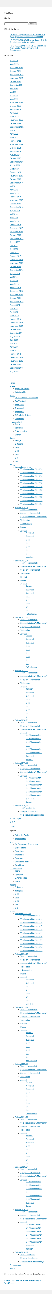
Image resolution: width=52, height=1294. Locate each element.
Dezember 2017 (16, 228)
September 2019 (16, 183)
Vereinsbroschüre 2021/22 (31, 494)
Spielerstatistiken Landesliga (32, 815)
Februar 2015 (15, 319)
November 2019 (16, 176)
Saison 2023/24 (21, 561)
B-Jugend (19, 444)
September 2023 (16, 109)
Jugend (13, 438)
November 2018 (16, 200)
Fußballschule (31, 614)
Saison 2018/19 (21, 806)
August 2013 (15, 371)
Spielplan (19, 428)
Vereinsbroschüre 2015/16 (31, 476)
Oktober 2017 (15, 235)
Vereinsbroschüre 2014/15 (31, 473)
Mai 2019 (13, 186)
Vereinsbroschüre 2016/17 (31, 480)
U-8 (16, 461)
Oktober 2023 (15, 106)
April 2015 (14, 312)
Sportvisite (19, 405)
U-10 (17, 454)
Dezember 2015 (16, 291)
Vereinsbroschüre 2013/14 (31, 469)
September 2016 (16, 270)
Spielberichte (20, 392)
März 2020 (14, 169)
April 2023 (14, 113)
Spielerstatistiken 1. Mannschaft (33, 517)
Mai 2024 (13, 92)
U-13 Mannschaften (34, 752)
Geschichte (19, 419)
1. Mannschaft (16, 422)
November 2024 (16, 78)
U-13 (28, 646)
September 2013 (16, 368)
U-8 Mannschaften (33, 735)
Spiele (12, 386)
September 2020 (16, 162)
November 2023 (16, 102)
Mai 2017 (13, 246)
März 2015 (14, 315)
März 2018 (14, 221)
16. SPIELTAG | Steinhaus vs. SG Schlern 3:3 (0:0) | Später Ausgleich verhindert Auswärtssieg (28, 48)
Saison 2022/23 (21, 617)
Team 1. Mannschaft (28, 510)
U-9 (16, 458)
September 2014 (16, 333)
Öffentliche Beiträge (23, 415)
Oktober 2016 (15, 267)
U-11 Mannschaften (34, 788)
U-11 (17, 451)
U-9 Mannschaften (33, 739)
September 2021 (16, 151)
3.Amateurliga (26, 524)
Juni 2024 (14, 88)
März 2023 (14, 116)
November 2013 (16, 361)
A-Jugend (19, 440)
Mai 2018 (13, 214)
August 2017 (15, 242)
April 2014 (14, 347)
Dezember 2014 (16, 322)
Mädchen (29, 557)
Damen (18, 435)
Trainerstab (20, 408)
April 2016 (14, 281)
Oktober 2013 (15, 364)
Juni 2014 (14, 340)
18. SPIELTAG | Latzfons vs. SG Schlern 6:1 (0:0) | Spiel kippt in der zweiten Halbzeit (27, 35)
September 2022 (16, 127)
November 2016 (16, 263)
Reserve (23, 577)
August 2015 (15, 305)
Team (17, 424)
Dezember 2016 (16, 260)
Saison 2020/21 (21, 720)
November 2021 (16, 144)
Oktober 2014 (15, 329)
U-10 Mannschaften (34, 742)
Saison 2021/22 (21, 671)
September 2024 (16, 85)
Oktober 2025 (15, 71)
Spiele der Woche (22, 389)
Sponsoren (19, 412)
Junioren (29, 586)
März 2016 (14, 284)
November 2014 (16, 326)
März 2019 (14, 193)
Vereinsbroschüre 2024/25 (31, 504)
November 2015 (16, 294)
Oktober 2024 (15, 81)
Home (12, 383)
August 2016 (15, 274)
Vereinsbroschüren (23, 467)
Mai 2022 (13, 130)
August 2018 (15, 211)
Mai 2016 (13, 277)
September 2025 (16, 74)
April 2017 (14, 249)
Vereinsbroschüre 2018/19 (31, 487)
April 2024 (14, 95)
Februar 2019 (15, 197)
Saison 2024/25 (21, 508)
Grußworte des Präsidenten (26, 398)
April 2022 (14, 134)
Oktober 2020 (15, 158)
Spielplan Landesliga (28, 811)
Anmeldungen (15, 818)
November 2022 (16, 120)
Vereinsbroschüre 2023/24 (31, 501)
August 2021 (15, 155)
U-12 (17, 447)
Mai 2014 (13, 343)
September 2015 (16, 301)
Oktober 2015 (15, 298)
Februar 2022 (15, 141)
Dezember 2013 (16, 357)
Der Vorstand (20, 401)
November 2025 (16, 67)
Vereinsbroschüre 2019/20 (31, 490)
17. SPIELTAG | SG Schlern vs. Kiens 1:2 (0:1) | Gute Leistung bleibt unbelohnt (28, 41)
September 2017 (16, 239)
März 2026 (14, 64)
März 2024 (14, 99)
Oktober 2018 (15, 204)
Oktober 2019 (15, 179)
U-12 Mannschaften (34, 749)
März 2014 (14, 350)
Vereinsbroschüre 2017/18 (31, 483)
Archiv (12, 465)
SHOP (12, 822)
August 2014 (15, 336)
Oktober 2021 (15, 148)
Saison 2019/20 (21, 763)
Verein (12, 395)
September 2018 (16, 207)
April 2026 (14, 61)
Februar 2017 (15, 256)
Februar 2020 (15, 172)
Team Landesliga (27, 808)
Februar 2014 (15, 354)
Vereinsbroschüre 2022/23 (31, 497)
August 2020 (15, 165)
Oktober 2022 (15, 123)
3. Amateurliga (21, 431)
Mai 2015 (13, 308)
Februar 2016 (15, 287)
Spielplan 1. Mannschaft (30, 513)
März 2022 (14, 137)
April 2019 (14, 190)
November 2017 (16, 232)
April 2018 (14, 218)
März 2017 (14, 253)
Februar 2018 (15, 225)
